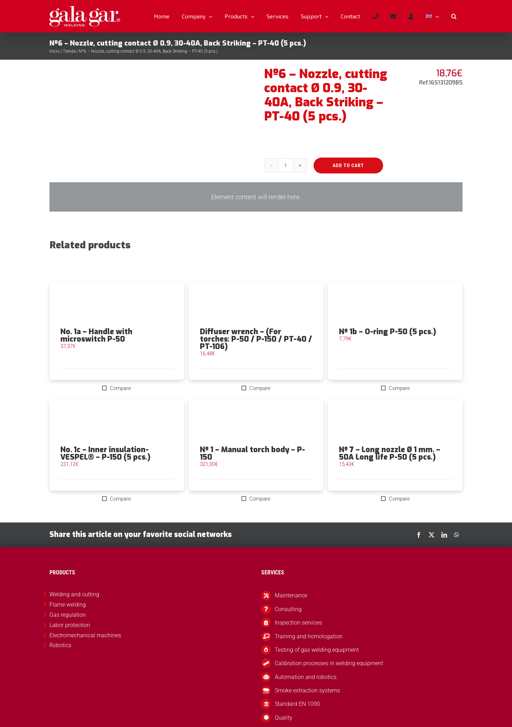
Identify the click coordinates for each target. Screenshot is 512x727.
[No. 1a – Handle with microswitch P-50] (117, 305)
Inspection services (298, 622)
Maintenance (291, 595)
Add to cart (348, 165)
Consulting (288, 609)
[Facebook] (418, 534)
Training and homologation (309, 636)
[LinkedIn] (444, 534)
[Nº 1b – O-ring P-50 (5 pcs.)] (395, 305)
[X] (431, 534)
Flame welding (67, 604)
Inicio (54, 51)
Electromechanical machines (85, 635)
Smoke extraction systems (307, 690)
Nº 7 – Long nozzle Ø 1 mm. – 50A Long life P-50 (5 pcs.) (389, 453)
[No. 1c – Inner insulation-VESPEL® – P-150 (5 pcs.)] (117, 423)
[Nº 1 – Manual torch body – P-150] (256, 423)
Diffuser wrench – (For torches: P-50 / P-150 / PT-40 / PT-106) (256, 339)
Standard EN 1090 (297, 704)
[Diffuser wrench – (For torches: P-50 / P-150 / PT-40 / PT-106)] (256, 305)
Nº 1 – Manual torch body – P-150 (252, 453)
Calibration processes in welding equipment (329, 663)
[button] (454, 16)
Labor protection (69, 625)
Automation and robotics (306, 677)
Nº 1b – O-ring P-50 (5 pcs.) (387, 332)
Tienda (69, 51)
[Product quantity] (286, 165)
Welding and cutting (74, 594)
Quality (283, 717)
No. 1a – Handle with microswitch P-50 (96, 335)
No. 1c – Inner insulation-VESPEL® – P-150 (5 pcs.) (105, 453)
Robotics (60, 645)
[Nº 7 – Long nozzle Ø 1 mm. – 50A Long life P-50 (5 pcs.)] (395, 423)
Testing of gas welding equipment (317, 649)
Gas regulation (67, 614)
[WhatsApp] (457, 534)
